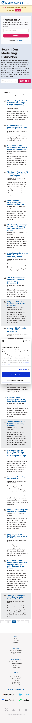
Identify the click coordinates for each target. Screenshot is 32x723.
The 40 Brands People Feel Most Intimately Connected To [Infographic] (16, 280)
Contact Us (16, 675)
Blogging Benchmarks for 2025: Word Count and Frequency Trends (17, 255)
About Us (16, 639)
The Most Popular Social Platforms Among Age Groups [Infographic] (17, 102)
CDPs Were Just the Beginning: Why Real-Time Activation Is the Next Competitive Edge (16, 453)
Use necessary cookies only (15, 380)
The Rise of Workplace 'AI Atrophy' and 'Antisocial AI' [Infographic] (17, 174)
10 (14, 622)
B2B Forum (16, 654)
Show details (23, 369)
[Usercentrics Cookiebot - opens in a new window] (23, 341)
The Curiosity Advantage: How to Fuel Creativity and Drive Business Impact (17, 227)
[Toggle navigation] (28, 2)
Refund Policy (16, 678)
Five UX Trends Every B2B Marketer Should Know (17, 510)
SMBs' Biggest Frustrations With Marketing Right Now (16, 202)
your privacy (19, 40)
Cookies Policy (16, 684)
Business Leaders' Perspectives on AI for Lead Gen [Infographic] (16, 399)
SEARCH (24, 81)
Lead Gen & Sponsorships (16, 662)
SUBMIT (16, 36)
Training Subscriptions (16, 650)
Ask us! (18, 10)
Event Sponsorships (16, 663)
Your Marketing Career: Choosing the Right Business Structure (16, 597)
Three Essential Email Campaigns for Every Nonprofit (16, 423)
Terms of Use (15, 680)
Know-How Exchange (16, 676)
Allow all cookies (16, 374)
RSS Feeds (16, 640)
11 (18, 622)
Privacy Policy (16, 682)
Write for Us (16, 665)
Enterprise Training (16, 652)
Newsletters (16, 642)
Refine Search (6, 95)
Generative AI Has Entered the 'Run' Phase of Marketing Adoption (17, 147)
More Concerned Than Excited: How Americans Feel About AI (17, 536)
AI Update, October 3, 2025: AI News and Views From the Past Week (17, 127)
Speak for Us (16, 667)
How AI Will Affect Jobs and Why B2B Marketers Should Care (17, 330)
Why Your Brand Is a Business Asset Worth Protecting (16, 303)
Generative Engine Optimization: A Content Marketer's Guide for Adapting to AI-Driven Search (17, 564)
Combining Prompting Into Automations (16, 478)
